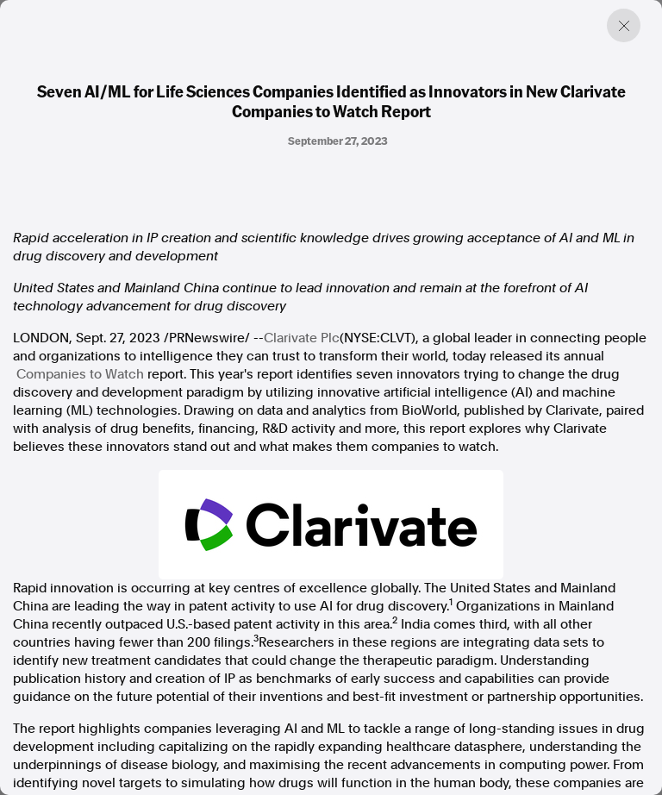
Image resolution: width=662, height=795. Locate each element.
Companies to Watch (80, 374)
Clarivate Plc (302, 338)
